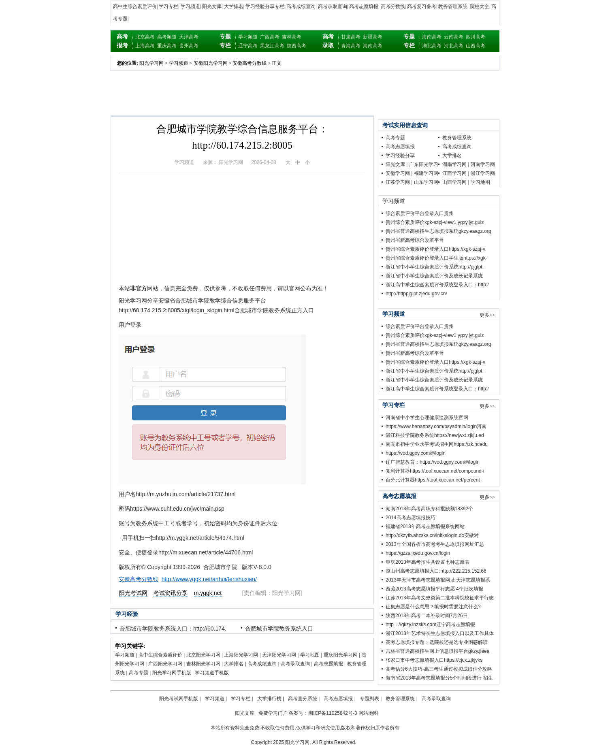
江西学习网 (454, 173)
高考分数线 (393, 6)
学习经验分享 (400, 155)
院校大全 (479, 6)
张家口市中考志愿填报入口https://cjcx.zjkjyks (434, 660)
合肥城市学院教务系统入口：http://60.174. (172, 628)
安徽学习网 (398, 173)
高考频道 (167, 37)
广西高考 (269, 37)
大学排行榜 (269, 698)
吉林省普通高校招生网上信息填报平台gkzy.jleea (437, 651)
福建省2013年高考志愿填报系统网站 (425, 526)
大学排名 (233, 6)
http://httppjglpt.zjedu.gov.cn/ (416, 293)
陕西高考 (296, 46)
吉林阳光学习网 (203, 664)
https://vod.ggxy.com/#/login (416, 453)
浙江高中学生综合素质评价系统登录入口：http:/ (437, 285)
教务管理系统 (452, 6)
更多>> (487, 315)
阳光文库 (212, 6)
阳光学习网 (151, 63)
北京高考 (145, 37)
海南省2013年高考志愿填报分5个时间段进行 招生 (439, 678)
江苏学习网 (398, 182)
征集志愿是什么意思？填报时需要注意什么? (433, 606)
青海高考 (350, 46)
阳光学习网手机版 (171, 673)
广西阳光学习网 (165, 664)
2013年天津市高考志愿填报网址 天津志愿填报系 (438, 580)
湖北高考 (432, 46)
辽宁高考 (248, 46)
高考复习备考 (421, 6)
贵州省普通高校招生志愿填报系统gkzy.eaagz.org (438, 231)
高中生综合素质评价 (135, 6)
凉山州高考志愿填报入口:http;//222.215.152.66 (436, 571)
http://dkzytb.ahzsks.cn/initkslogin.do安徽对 (432, 535)
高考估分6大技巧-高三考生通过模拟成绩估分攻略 (439, 669)
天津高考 (188, 37)
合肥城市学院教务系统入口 (279, 628)
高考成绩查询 (301, 6)
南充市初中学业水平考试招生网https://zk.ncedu (437, 444)
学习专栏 (168, 6)
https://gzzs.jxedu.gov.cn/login (418, 553)
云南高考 (453, 37)
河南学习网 (483, 164)
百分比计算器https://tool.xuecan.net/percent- (434, 480)
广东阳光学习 (423, 164)
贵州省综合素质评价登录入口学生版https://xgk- (436, 258)
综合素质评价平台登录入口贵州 (420, 213)
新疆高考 (372, 37)
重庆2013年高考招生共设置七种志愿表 (427, 562)
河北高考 (453, 46)
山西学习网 (454, 182)
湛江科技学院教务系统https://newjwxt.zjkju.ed (435, 435)
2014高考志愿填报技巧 (410, 517)
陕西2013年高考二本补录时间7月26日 (427, 615)
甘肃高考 (350, 37)
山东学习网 (426, 182)
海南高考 (372, 46)
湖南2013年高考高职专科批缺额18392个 (429, 508)
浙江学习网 (483, 173)
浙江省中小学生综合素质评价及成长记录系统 (434, 276)
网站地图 (368, 713)
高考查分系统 (302, 698)
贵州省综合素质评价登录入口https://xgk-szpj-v (435, 249)
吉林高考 (291, 37)
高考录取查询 (332, 6)
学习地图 (310, 655)
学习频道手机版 (212, 673)
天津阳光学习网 (279, 655)
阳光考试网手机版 (178, 698)
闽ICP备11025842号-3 (332, 713)
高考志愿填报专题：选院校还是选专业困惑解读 (437, 642)
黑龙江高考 (272, 46)
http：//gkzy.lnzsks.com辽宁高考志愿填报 (430, 624)
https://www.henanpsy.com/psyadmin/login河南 (436, 426)
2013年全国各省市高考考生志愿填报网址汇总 (435, 544)
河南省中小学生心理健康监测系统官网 (427, 417)
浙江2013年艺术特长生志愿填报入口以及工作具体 (440, 633)
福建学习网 (426, 173)
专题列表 (369, 698)
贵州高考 (188, 46)
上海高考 (145, 46)
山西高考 (475, 46)
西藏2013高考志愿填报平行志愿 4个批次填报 (434, 589)
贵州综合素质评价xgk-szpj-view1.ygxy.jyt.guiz (435, 222)
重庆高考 (167, 46)
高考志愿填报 (363, 6)
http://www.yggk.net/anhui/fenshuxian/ (209, 579)
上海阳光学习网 (241, 655)
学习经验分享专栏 (264, 6)
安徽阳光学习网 (211, 63)
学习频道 (190, 6)
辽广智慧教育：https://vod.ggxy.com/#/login (433, 462)
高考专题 (138, 673)
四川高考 (475, 37)
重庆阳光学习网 (341, 655)
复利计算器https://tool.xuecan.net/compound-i (435, 471)
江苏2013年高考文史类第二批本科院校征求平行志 (440, 598)
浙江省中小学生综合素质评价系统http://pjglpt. (435, 267)
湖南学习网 (454, 164)
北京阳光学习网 (203, 655)
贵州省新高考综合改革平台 (415, 240)
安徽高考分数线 (249, 63)
